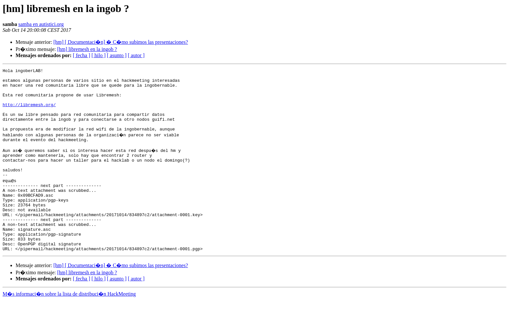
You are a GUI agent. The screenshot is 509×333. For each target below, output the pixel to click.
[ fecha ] (81, 55)
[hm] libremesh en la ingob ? (87, 49)
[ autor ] (136, 55)
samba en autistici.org (41, 24)
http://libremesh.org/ (29, 112)
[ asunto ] (116, 55)
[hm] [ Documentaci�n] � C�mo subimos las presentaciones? (120, 42)
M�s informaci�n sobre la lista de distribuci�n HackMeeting (69, 327)
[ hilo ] (99, 55)
